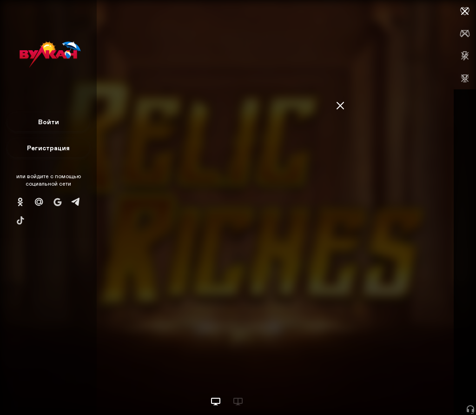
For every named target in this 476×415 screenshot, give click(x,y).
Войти (48, 121)
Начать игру (405, 390)
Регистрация (48, 147)
